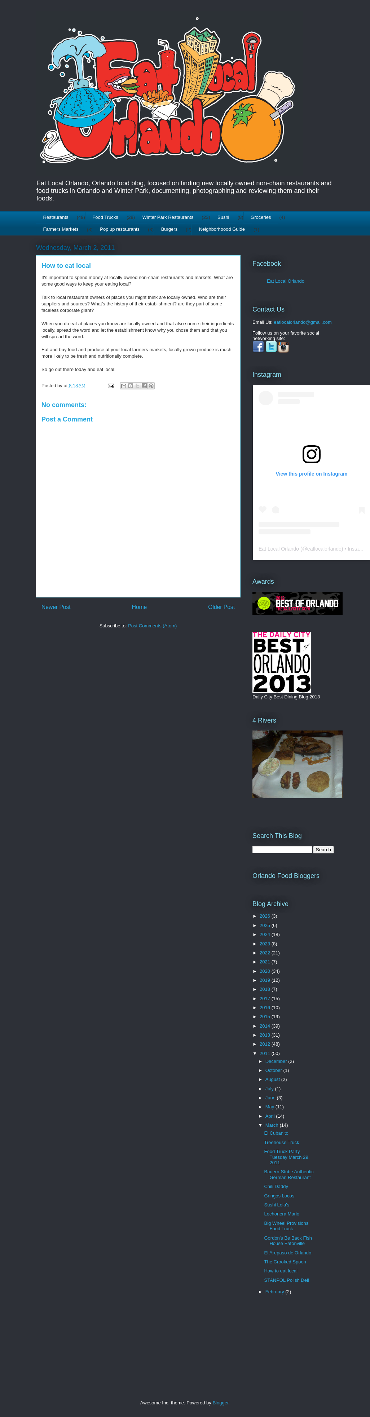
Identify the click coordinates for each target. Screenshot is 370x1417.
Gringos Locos (279, 1196)
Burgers (169, 229)
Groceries (261, 217)
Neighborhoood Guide (222, 229)
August (273, 1079)
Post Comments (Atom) (152, 625)
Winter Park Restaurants (168, 217)
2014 (266, 1026)
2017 (266, 998)
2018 (266, 989)
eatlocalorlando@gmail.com (303, 322)
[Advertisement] (275, 1337)
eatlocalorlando (324, 549)
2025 (266, 925)
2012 (266, 1044)
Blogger (220, 1402)
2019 (266, 980)
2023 (266, 943)
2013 (266, 1035)
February (275, 1291)
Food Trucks (105, 217)
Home (139, 607)
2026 (266, 916)
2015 (266, 1016)
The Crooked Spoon (285, 1261)
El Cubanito (276, 1133)
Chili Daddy (276, 1186)
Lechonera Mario (281, 1214)
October (274, 1070)
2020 (266, 971)
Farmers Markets (61, 229)
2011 (266, 1053)
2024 (266, 934)
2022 (266, 952)
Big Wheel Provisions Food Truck (286, 1226)
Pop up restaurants (120, 229)
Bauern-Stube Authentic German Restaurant (288, 1174)
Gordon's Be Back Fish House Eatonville (288, 1240)
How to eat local (66, 265)
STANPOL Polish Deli (286, 1280)
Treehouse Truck (281, 1142)
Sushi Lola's (276, 1205)
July (270, 1088)
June (271, 1097)
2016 (266, 1007)
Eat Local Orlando (285, 281)
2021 (266, 961)
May (270, 1106)
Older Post (221, 607)
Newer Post (56, 607)
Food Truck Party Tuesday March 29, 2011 (286, 1157)
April (270, 1116)
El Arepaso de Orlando (287, 1252)
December (276, 1061)
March (272, 1125)
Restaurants (56, 217)
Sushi (223, 217)
